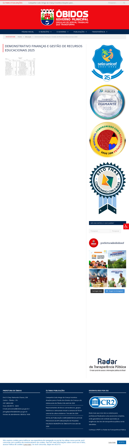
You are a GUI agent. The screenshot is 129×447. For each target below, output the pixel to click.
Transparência (98, 32)
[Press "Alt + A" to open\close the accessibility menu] (126, 226)
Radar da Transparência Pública (114, 430)
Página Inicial (28, 32)
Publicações (79, 32)
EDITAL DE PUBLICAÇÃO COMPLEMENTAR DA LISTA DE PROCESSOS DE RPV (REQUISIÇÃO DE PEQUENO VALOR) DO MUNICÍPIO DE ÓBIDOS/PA (64, 421)
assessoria (113, 416)
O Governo (61, 32)
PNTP (98, 430)
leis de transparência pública (110, 421)
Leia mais (27, 444)
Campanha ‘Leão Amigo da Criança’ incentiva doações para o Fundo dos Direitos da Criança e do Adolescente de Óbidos (52, 3)
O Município (44, 32)
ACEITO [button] (122, 442)
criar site (103, 413)
